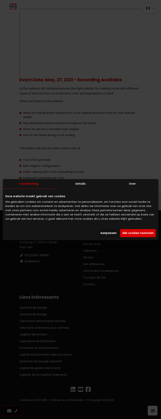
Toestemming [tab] (28, 184)
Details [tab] (80, 184)
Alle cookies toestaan (138, 233)
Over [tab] (132, 184)
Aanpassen (108, 233)
